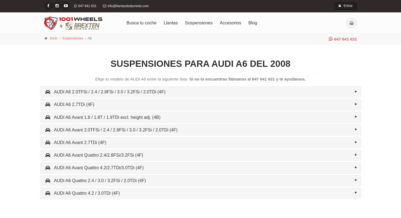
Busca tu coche (141, 23)
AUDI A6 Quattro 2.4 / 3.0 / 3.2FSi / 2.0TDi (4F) (95, 180)
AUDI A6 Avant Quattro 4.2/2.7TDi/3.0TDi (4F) (94, 167)
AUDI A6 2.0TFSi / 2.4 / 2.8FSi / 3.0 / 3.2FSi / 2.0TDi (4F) (105, 92)
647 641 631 (343, 39)
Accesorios (230, 23)
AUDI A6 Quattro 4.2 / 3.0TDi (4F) (82, 193)
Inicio (54, 38)
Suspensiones (199, 23)
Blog (252, 23)
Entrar (346, 6)
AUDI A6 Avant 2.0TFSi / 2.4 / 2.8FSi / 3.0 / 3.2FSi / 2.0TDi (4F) (111, 130)
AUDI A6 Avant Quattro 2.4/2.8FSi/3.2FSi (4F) (93, 155)
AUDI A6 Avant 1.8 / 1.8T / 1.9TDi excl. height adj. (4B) (102, 117)
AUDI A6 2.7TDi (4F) (69, 104)
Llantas (171, 23)
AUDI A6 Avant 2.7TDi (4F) (75, 142)
